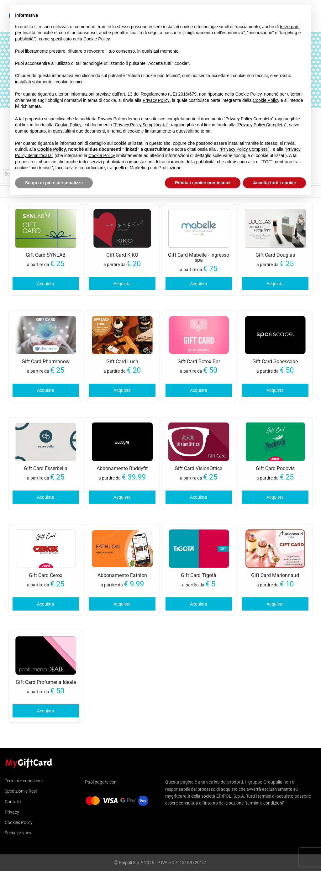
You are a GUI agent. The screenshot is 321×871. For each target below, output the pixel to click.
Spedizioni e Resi (21, 791)
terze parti (289, 26)
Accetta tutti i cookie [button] (274, 182)
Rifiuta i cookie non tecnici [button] (202, 182)
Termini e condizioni (24, 781)
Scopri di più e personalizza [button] (54, 182)
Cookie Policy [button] (96, 38)
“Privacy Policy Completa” (249, 118)
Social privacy (18, 832)
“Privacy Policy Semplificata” (140, 124)
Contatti (13, 801)
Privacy (12, 812)
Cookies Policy (19, 822)
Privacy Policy (156, 100)
